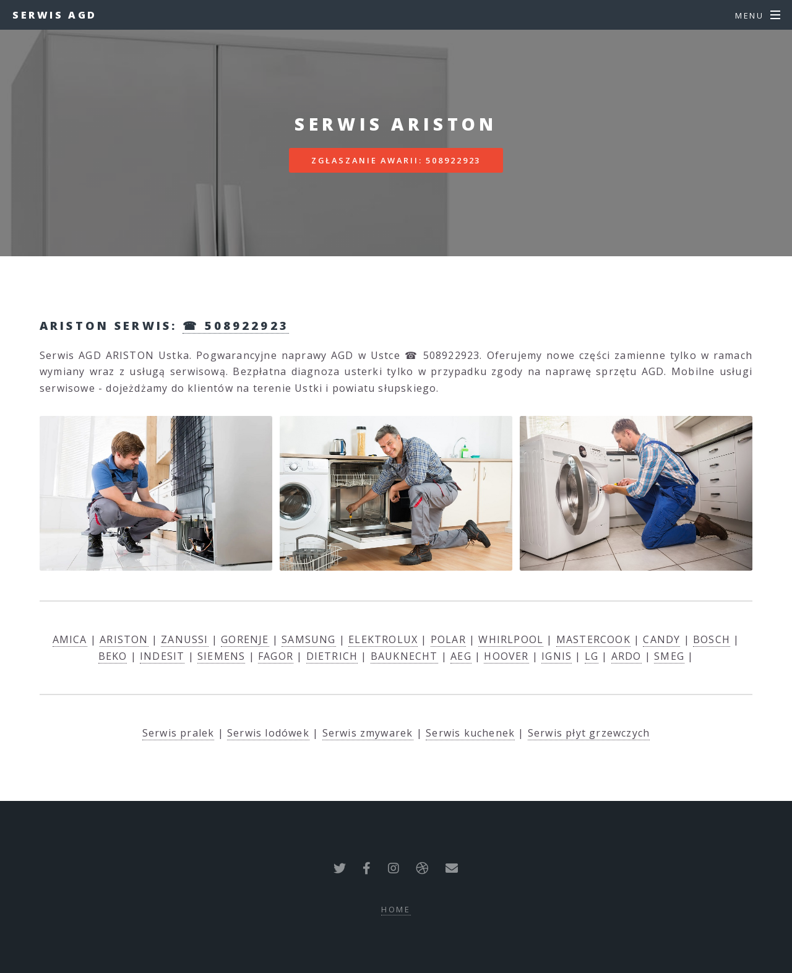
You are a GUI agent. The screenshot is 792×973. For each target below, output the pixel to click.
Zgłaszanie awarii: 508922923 (396, 160)
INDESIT (162, 656)
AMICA (70, 639)
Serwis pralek (178, 733)
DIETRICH (332, 656)
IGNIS (556, 656)
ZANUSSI (184, 639)
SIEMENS (221, 656)
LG (591, 656)
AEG (460, 656)
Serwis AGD (54, 15)
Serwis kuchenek (470, 733)
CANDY (661, 639)
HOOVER (506, 656)
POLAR (448, 639)
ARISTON (124, 639)
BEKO (112, 656)
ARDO (626, 656)
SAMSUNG (308, 639)
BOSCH (711, 639)
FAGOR (275, 656)
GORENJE (245, 639)
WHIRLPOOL (510, 639)
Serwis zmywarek (367, 733)
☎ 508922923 (236, 325)
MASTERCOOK (593, 639)
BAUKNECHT (404, 656)
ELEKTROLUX (383, 639)
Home (396, 909)
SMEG (669, 656)
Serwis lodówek (268, 733)
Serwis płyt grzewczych (589, 733)
